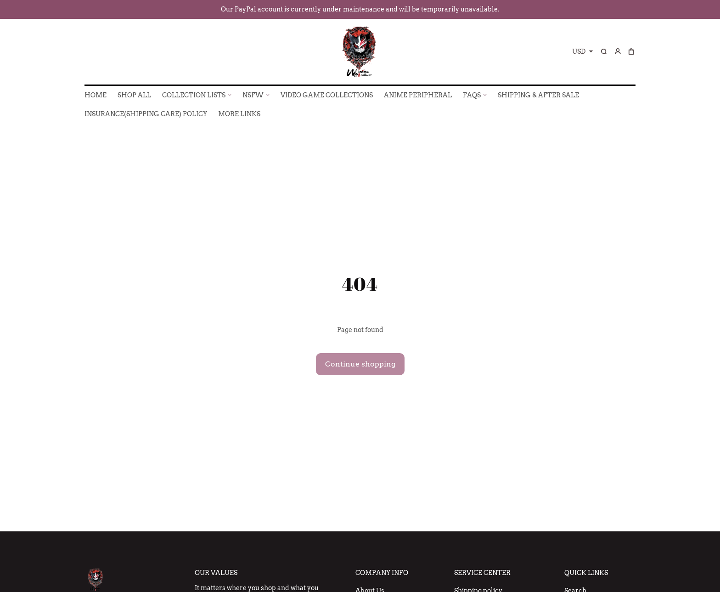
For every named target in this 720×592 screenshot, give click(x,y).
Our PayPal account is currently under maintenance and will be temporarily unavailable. (360, 9)
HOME (95, 95)
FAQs (472, 95)
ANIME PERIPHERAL (418, 95)
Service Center (482, 572)
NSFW (253, 95)
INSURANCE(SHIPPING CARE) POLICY (145, 114)
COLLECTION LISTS (193, 95)
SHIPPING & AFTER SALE (538, 95)
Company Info (381, 572)
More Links (239, 114)
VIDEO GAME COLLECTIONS (327, 95)
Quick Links (586, 572)
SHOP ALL (134, 95)
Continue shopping (360, 364)
